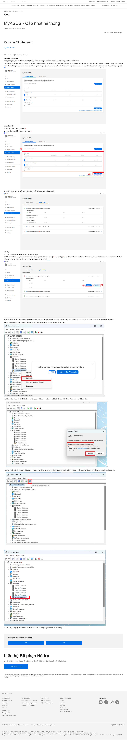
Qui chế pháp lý (50, 725)
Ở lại (52, 372)
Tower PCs (5, 705)
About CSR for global (66, 712)
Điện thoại (5, 703)
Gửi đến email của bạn (114, 32)
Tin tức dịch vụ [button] (25, 698)
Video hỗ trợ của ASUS (47, 703)
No (28, 643)
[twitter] (112, 702)
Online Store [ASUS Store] (15, 5)
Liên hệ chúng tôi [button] (65, 698)
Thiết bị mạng (6, 710)
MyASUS (62, 705)
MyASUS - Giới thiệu (10, 48)
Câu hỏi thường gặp (17, 11)
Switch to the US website (68, 372)
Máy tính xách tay (7, 700)
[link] (5, 5)
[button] (112, 1)
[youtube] (101, 702)
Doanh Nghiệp (120, 1)
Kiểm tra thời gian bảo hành (29, 700)
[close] (92, 364)
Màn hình (5, 708)
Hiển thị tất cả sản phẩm (9, 715)
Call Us (62, 700)
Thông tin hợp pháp (37, 725)
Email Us (62, 703)
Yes (14, 643)
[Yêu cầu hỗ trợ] (16, 666)
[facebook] (106, 702)
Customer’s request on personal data (66, 709)
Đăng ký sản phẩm (46, 700)
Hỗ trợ (9, 11)
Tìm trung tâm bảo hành (28, 705)
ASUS (5, 11)
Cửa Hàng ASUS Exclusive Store (98, 1)
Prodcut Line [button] (6, 698)
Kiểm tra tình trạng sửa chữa (29, 703)
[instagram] (117, 702)
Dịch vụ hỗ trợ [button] (45, 698)
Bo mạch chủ (6, 713)
